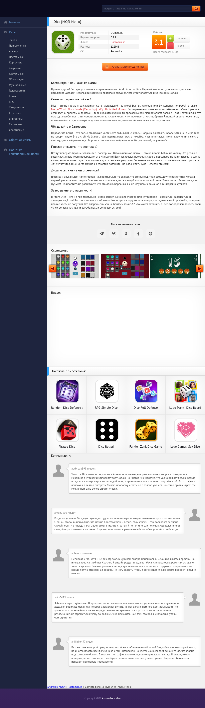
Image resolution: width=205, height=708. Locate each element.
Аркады (13, 51)
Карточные (15, 62)
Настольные (16, 57)
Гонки (12, 96)
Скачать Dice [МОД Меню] (128, 66)
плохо (175, 45)
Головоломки (17, 90)
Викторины (15, 118)
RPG (11, 102)
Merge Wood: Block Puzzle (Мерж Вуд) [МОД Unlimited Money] (89, 109)
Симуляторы (16, 107)
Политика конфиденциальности (21, 152)
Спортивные (16, 130)
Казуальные (16, 73)
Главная (12, 22)
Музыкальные (17, 85)
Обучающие (16, 79)
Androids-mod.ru (111, 698)
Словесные (15, 124)
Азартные (15, 68)
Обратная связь (17, 140)
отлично (177, 38)
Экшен (13, 40)
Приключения (17, 45)
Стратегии (15, 113)
